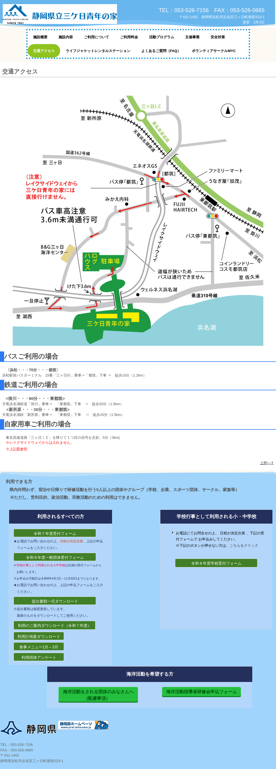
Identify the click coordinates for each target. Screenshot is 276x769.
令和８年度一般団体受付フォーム (55, 557)
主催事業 (192, 37)
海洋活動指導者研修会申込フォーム (201, 691)
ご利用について (96, 37)
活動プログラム (161, 37)
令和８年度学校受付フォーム (216, 563)
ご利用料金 (129, 37)
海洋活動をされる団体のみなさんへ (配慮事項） (100, 695)
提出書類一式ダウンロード (55, 601)
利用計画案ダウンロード (39, 636)
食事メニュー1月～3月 (39, 647)
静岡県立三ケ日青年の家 (66, 14)
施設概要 (40, 37)
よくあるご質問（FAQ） (161, 51)
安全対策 (218, 37)
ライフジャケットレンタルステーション (98, 51)
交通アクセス (44, 51)
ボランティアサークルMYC (214, 51)
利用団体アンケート (39, 657)
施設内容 (66, 37)
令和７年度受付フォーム (55, 533)
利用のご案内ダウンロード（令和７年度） (54, 625)
